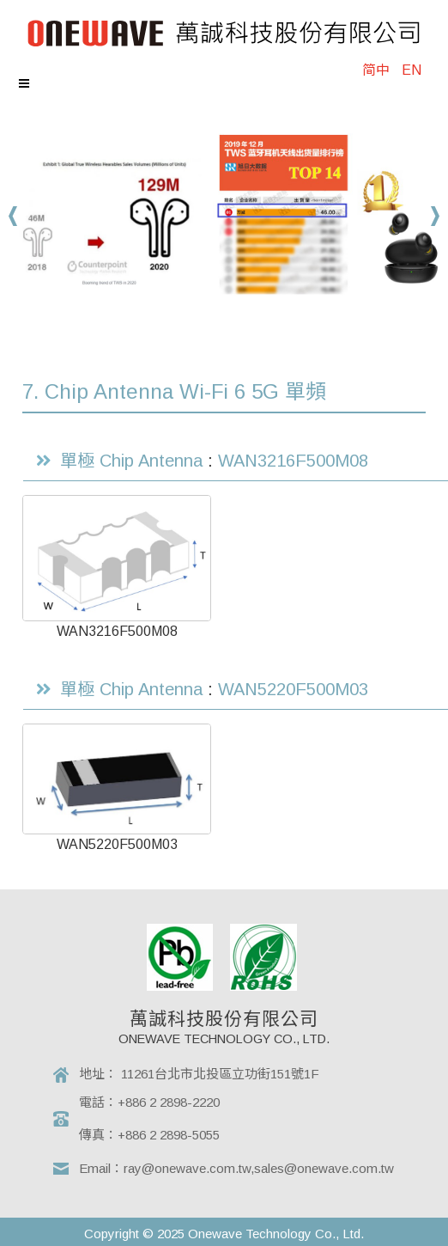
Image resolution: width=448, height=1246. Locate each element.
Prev (13, 216)
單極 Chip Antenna (131, 460)
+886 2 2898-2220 (169, 1102)
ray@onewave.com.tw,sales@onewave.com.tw (259, 1168)
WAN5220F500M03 (293, 689)
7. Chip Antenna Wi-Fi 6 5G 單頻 (174, 391)
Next (434, 216)
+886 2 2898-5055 (169, 1134)
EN (411, 70)
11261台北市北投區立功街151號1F (220, 1073)
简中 (376, 70)
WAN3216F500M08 (293, 460)
